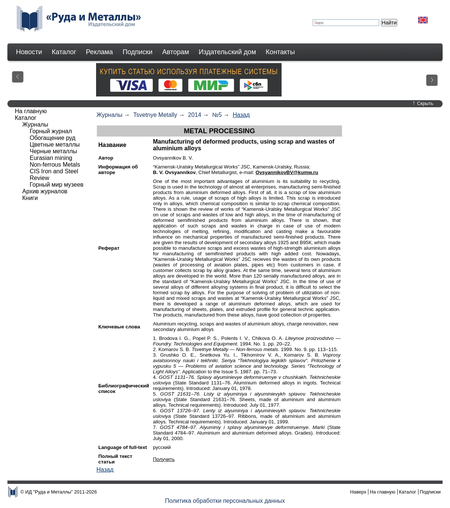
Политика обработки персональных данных (225, 501)
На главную (31, 111)
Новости (29, 52)
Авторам (175, 52)
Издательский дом (227, 52)
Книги (30, 198)
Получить (164, 459)
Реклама (99, 52)
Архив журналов (45, 191)
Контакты (280, 52)
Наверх (358, 492)
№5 (217, 115)
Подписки (138, 52)
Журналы (109, 115)
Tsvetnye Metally (155, 115)
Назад (241, 115)
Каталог (64, 52)
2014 (194, 115)
